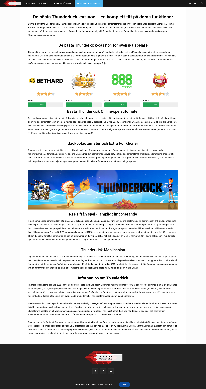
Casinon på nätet (63, 3)
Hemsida (30, 3)
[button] (202, 3)
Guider (44, 3)
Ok (124, 384)
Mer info (108, 384)
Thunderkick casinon (89, 3)
